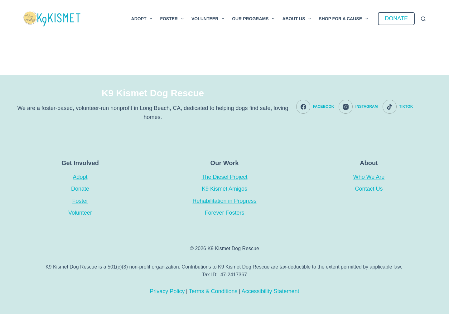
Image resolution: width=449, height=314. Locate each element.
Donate (80, 189)
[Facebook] (315, 107)
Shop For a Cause (344, 18)
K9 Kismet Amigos (224, 189)
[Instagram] (358, 107)
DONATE (396, 18)
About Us (297, 18)
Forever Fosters (224, 213)
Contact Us (369, 189)
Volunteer (209, 18)
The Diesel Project (224, 177)
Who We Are (369, 177)
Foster (173, 18)
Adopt (143, 18)
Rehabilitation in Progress (224, 201)
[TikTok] (398, 107)
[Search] (423, 19)
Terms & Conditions (213, 291)
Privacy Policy (167, 291)
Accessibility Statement (270, 291)
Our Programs (254, 18)
